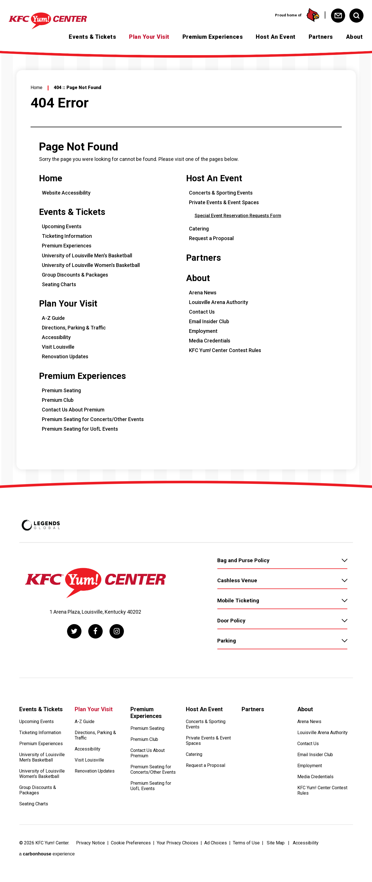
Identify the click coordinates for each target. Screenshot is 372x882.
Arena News (202, 293)
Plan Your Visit (149, 36)
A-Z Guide (53, 318)
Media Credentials (209, 341)
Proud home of (297, 15)
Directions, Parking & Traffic (74, 328)
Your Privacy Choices (177, 843)
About (354, 36)
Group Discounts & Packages (75, 275)
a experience (47, 853)
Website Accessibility (66, 193)
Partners (321, 36)
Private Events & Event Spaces (224, 202)
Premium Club (58, 400)
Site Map (276, 843)
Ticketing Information (67, 236)
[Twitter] (74, 631)
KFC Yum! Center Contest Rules (225, 350)
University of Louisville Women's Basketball (91, 265)
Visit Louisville (58, 347)
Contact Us (202, 312)
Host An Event (276, 36)
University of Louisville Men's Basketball (87, 255)
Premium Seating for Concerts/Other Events (93, 419)
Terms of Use (246, 843)
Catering (199, 229)
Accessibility (56, 337)
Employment (203, 331)
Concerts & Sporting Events (221, 193)
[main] (186, 267)
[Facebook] (95, 631)
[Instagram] (116, 631)
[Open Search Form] (356, 15)
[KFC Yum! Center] (57, 20)
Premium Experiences (212, 36)
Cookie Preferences (131, 843)
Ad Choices (215, 843)
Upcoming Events (61, 226)
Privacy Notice (90, 843)
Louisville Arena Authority (218, 302)
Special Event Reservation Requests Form (238, 215)
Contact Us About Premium (73, 410)
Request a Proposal (211, 238)
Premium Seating (61, 390)
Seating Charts (59, 284)
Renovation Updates (65, 356)
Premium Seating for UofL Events (80, 429)
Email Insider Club (209, 321)
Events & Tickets (92, 36)
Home (36, 87)
